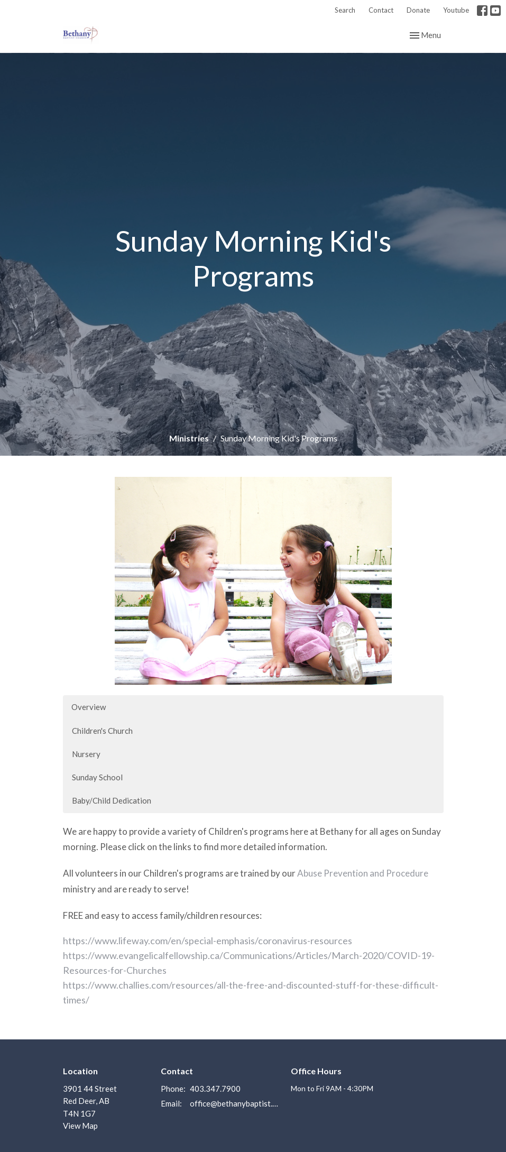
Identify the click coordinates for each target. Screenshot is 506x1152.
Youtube (456, 10)
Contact (381, 10)
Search (345, 10)
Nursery (86, 754)
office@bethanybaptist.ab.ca (235, 1103)
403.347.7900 (215, 1088)
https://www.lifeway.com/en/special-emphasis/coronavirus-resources (207, 940)
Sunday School (97, 777)
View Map (80, 1125)
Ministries (189, 438)
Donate (418, 10)
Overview (88, 707)
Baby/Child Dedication (111, 800)
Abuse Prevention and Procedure (362, 873)
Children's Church (102, 730)
